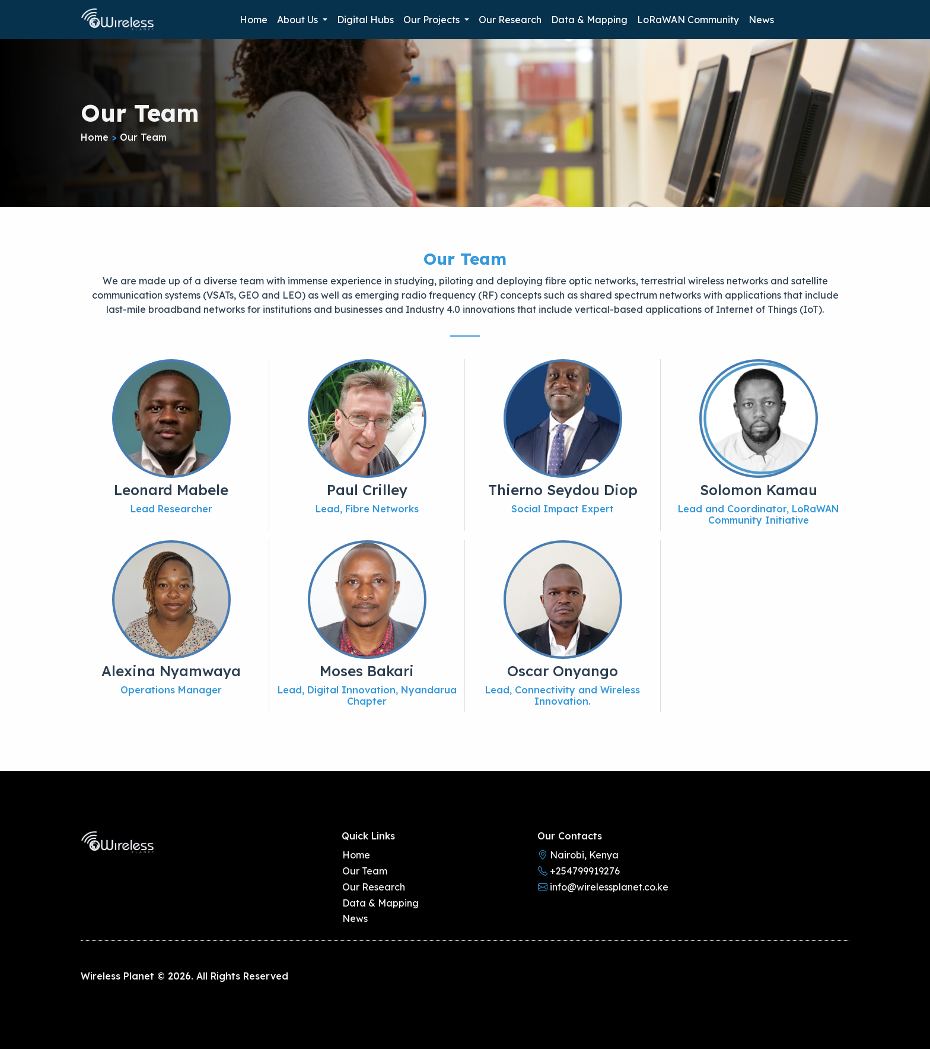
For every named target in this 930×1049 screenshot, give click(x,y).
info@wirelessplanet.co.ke (603, 887)
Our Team (364, 871)
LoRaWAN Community (688, 20)
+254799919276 (579, 871)
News (761, 20)
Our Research (510, 20)
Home (253, 20)
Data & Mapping (589, 20)
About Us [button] (298, 20)
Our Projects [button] (432, 20)
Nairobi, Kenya (578, 855)
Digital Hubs (365, 20)
